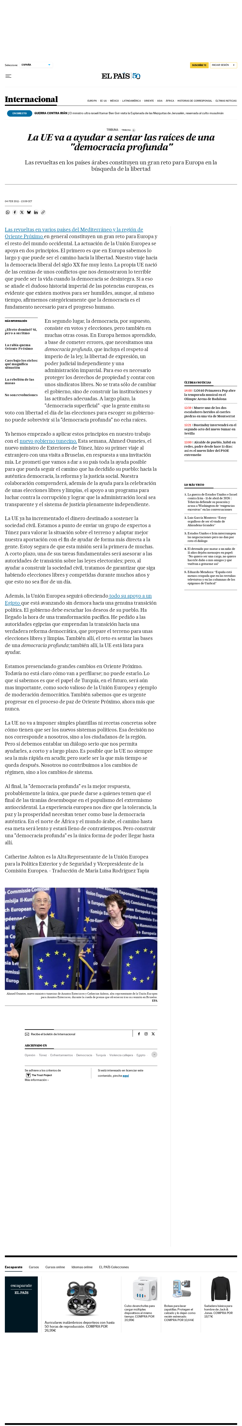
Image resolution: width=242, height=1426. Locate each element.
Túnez (43, 1055)
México (114, 100)
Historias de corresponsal (194, 100)
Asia (159, 100)
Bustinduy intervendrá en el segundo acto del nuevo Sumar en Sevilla (210, 429)
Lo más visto (194, 484)
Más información (37, 1080)
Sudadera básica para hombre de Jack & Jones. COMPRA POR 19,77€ (218, 1311)
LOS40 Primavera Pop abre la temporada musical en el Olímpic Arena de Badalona (210, 395)
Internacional (31, 99)
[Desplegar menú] (8, 76)
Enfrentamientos (61, 1055)
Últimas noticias (225, 100)
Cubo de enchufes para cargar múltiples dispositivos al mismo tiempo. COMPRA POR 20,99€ (139, 1313)
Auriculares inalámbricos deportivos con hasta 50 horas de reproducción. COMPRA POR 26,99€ (79, 1327)
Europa (92, 100)
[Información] (133, 130)
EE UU (103, 100)
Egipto (141, 1055)
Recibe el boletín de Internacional (53, 1034)
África (170, 100)
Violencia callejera (121, 1055)
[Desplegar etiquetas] (154, 1055)
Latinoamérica (131, 100)
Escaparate (13, 1267)
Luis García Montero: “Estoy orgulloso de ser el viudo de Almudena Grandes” (207, 521)
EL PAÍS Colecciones (114, 1267)
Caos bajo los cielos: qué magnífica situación (21, 364)
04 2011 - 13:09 (18, 201)
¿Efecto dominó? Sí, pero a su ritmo (21, 331)
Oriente (149, 100)
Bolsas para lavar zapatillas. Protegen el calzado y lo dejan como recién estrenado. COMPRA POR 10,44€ (179, 1313)
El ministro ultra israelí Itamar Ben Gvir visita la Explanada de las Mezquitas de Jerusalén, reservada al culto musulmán (129, 113)
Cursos (34, 1267)
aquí (126, 1075)
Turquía (101, 1055)
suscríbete (199, 65)
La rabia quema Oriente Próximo (19, 347)
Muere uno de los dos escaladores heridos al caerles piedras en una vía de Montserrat (209, 412)
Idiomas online (82, 1267)
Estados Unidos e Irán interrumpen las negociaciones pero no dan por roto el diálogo (212, 537)
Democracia (84, 1055)
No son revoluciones (21, 395)
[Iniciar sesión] (223, 65)
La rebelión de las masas (19, 381)
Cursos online (55, 1267)
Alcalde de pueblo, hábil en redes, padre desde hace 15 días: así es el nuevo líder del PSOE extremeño (210, 448)
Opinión (30, 1055)
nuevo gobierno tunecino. (48, 441)
